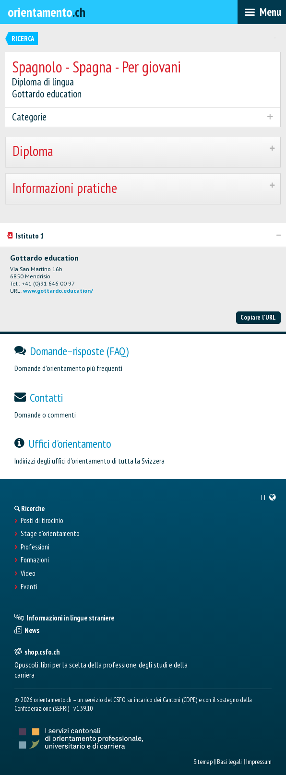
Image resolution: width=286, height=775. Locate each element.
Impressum (259, 761)
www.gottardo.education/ (58, 290)
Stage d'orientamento (50, 533)
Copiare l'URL (258, 317)
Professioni (35, 547)
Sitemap (203, 761)
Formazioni (35, 560)
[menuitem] (268, 497)
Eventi (29, 587)
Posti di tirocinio (42, 520)
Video (28, 573)
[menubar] (262, 12)
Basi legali (229, 761)
